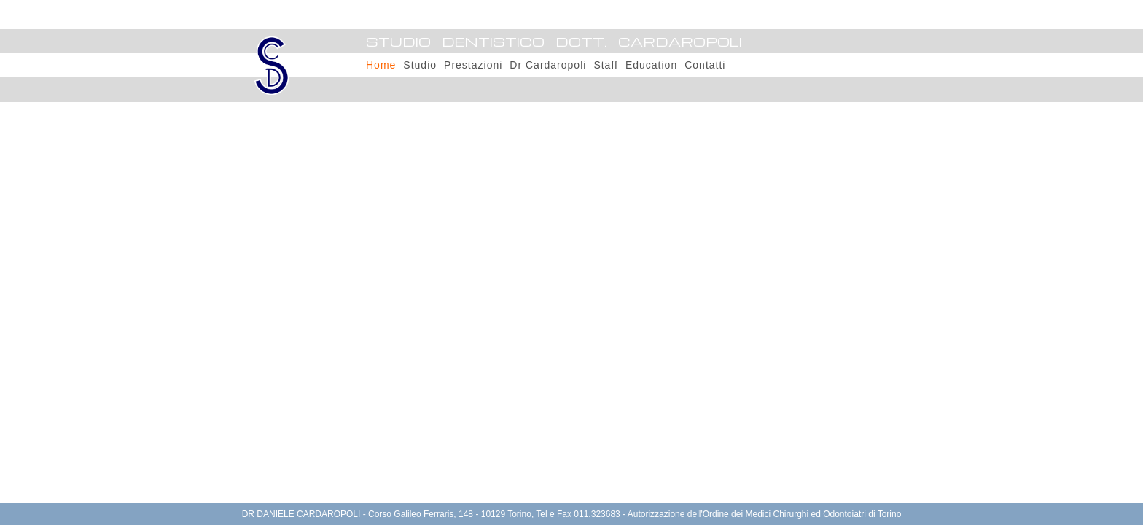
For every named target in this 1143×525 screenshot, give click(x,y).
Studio (420, 65)
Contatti (704, 65)
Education (651, 65)
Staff (605, 65)
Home (381, 65)
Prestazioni (473, 65)
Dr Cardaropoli (548, 65)
